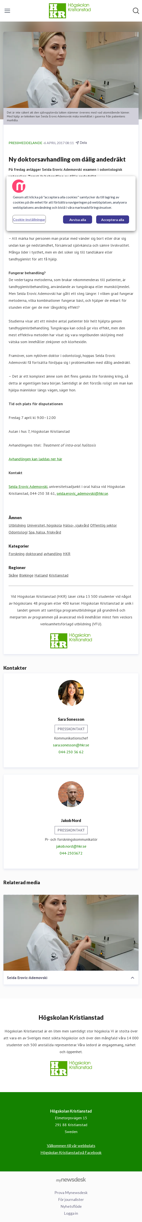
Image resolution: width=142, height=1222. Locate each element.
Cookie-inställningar (29, 219)
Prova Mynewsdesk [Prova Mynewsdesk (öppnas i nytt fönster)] (71, 1192)
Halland (41, 575)
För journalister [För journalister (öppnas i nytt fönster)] (71, 1199)
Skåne (13, 575)
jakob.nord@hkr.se (71, 846)
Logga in (71, 1213)
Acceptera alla (112, 220)
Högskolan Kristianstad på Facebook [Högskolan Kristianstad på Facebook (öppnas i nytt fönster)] (71, 1152)
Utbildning (17, 525)
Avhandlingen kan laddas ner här (35, 458)
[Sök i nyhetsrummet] (136, 10)
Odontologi (18, 532)
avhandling (53, 553)
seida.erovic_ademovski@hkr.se (82, 493)
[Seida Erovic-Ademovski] (71, 933)
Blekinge (26, 575)
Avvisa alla (77, 220)
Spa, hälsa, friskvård (45, 532)
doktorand (34, 553)
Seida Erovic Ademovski (28, 486)
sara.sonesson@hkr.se (71, 745)
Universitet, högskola (44, 525)
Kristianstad (58, 575)
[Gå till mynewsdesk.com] (71, 1179)
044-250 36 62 (71, 751)
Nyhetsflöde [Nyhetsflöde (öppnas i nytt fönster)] (71, 1206)
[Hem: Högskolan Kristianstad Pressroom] (69, 11)
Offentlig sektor (103, 525)
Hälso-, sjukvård (76, 525)
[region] (71, 203)
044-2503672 (71, 853)
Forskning (17, 553)
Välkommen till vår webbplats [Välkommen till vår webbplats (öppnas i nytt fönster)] (71, 1145)
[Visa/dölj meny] (7, 10)
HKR (66, 553)
